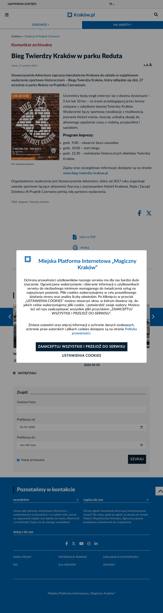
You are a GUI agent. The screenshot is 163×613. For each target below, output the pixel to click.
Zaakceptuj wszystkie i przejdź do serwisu (81, 346)
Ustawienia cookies (81, 355)
